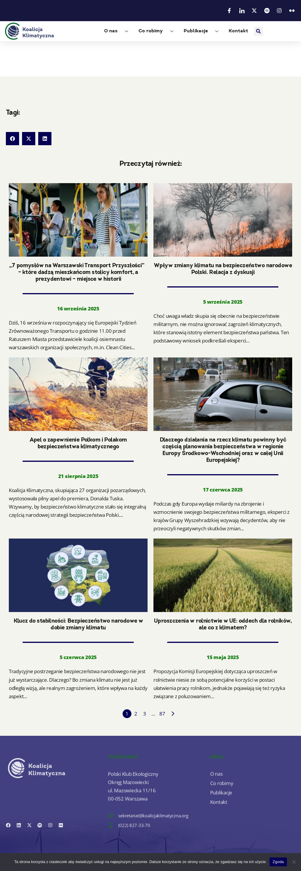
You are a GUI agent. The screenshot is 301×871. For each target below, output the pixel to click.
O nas (118, 31)
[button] (258, 31)
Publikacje (203, 31)
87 (162, 713)
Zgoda (278, 862)
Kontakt (238, 31)
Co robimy (158, 31)
